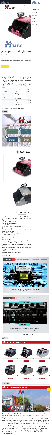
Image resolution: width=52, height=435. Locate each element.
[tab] (26, 74)
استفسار (5, 66)
